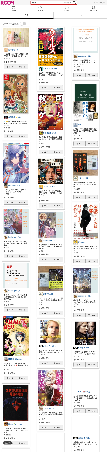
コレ (11, 67)
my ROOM (93, 8)
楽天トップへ (100, 2)
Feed (13, 8)
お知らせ (67, 8)
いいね (23, 67)
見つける (40, 8)
